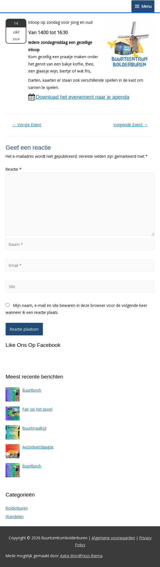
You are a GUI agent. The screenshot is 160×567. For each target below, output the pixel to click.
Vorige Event (26, 124)
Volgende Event (130, 124)
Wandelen (15, 516)
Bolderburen (17, 508)
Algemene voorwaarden (113, 537)
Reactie (14, 169)
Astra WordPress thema (81, 555)
